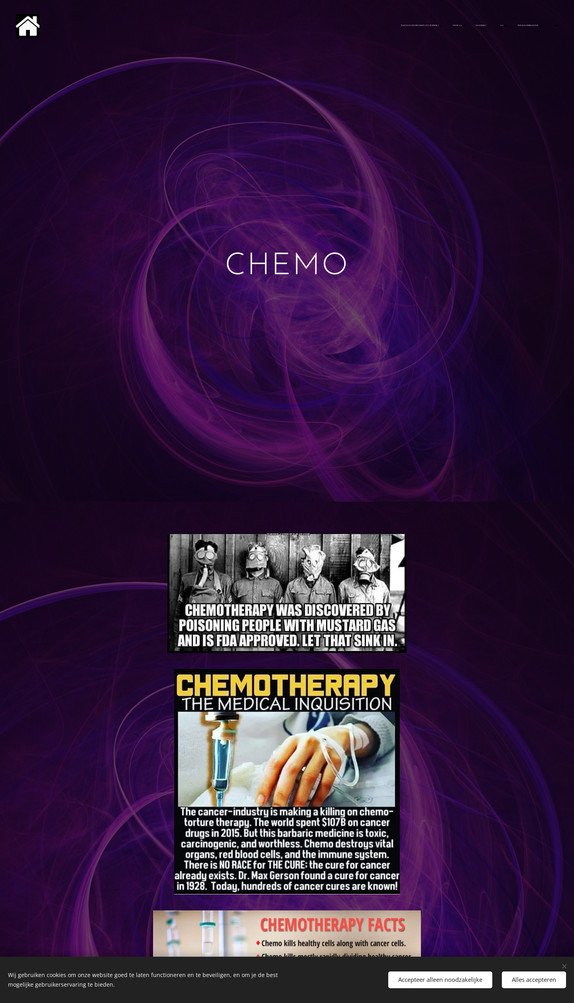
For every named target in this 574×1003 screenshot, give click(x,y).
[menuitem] (295, 26)
